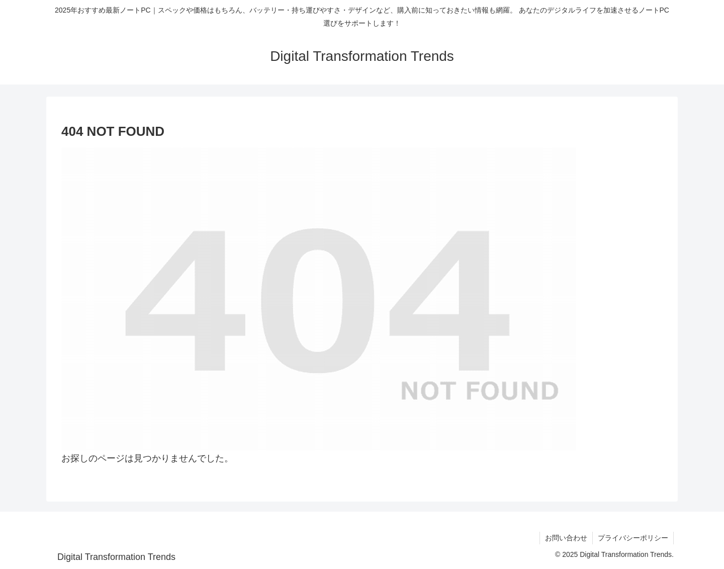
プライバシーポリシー (633, 538)
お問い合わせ (566, 538)
